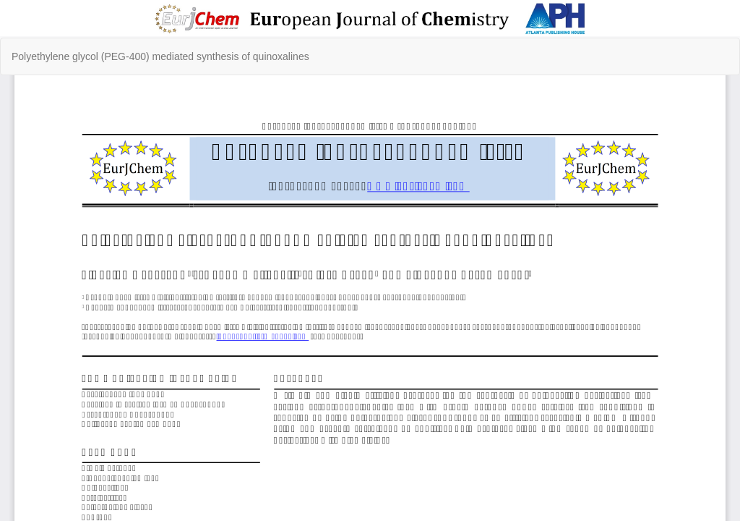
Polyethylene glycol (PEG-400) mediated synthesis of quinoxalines (160, 56)
